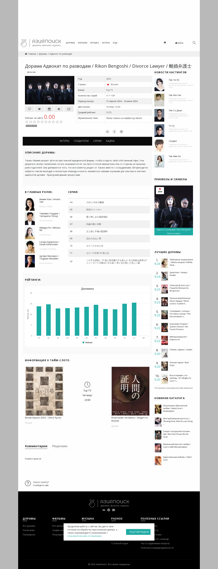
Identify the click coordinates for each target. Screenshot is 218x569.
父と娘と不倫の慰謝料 (96, 231)
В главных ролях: (39, 192)
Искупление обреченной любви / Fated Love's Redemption (175, 408)
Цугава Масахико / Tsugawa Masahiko (49, 257)
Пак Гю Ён (174, 79)
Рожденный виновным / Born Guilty (179, 117)
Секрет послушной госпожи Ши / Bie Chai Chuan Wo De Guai (176, 434)
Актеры (64, 141)
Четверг (110, 106)
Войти (179, 42)
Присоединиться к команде (155, 539)
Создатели (81, 141)
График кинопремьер (63, 530)
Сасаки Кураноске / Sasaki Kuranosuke (49, 243)
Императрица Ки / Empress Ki (178, 338)
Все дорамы (29, 525)
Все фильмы (58, 525)
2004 (108, 78)
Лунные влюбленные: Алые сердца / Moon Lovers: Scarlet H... (180, 301)
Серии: (73, 192)
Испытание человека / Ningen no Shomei (129, 419)
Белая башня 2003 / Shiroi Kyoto (43, 417)
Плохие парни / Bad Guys (179, 364)
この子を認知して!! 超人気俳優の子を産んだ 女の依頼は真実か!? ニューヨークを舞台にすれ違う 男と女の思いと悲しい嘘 (116, 261)
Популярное (29, 534)
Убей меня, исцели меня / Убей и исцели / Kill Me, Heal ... (181, 262)
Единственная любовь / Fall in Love (177, 458)
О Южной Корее (119, 543)
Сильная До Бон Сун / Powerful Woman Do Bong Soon (180, 288)
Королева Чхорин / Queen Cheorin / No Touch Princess (179, 326)
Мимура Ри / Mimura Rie (49, 229)
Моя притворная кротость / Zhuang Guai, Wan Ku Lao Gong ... (177, 421)
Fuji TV (109, 90)
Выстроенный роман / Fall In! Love (181, 86)
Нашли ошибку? (41, 482)
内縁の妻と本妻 (93, 224)
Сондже (173, 141)
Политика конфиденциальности (157, 547)
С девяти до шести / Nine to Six (181, 130)
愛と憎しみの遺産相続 (96, 216)
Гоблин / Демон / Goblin (181, 349)
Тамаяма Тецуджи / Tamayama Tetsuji (49, 214)
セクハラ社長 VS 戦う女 (97, 253)
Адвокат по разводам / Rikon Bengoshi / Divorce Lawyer (173, 231)
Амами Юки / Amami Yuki (49, 200)
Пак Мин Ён (175, 156)
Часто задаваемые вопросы (155, 543)
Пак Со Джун (175, 110)
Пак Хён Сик (175, 95)
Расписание (29, 530)
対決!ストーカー (94, 209)
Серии (97, 141)
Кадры (110, 141)
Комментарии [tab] (36, 446)
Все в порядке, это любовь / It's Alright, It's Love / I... (180, 378)
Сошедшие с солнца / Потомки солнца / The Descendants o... (180, 314)
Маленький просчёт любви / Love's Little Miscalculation (177, 445)
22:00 (117, 106)
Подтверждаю (139, 532)
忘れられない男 (93, 238)
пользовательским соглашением (84, 535)
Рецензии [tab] (59, 446)
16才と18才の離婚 (95, 202)
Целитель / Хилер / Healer (179, 273)
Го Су (171, 125)
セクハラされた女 (94, 245)
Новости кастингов (170, 72)
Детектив (31, 72)
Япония (114, 84)
